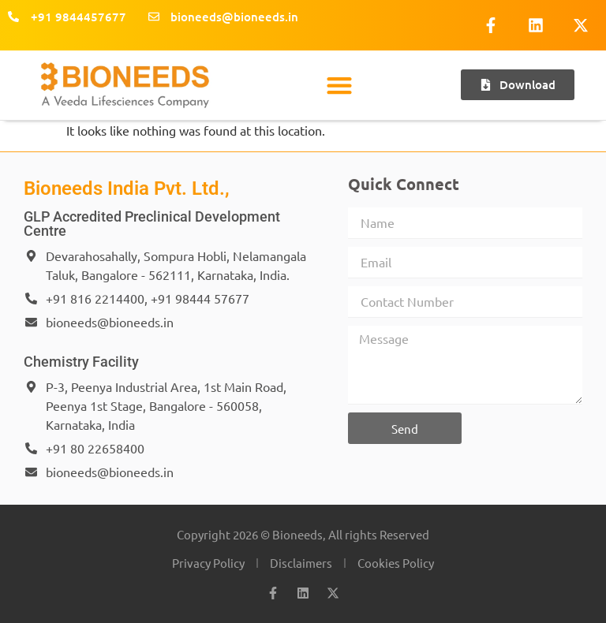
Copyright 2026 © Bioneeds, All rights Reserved (303, 534)
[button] (340, 85)
